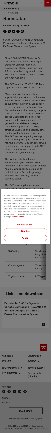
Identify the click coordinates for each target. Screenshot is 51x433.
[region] (25, 216)
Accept (25, 238)
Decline (25, 231)
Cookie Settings (24, 224)
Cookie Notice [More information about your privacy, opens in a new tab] (18, 217)
